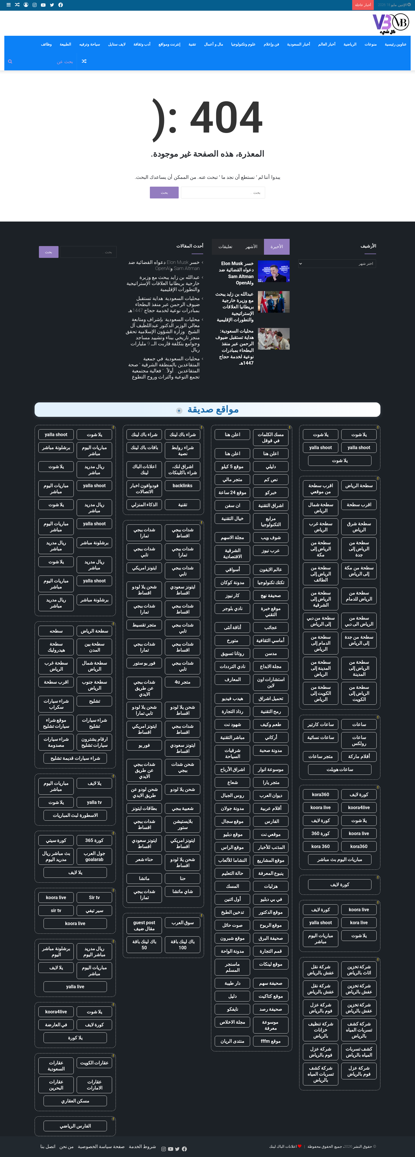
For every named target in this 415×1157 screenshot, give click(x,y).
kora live (359, 922)
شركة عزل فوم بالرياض (320, 1008)
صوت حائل (232, 925)
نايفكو (232, 1009)
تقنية (192, 44)
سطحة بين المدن (94, 647)
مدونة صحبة (270, 750)
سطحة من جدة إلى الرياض (359, 640)
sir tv (56, 910)
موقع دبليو (232, 834)
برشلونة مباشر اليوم (56, 951)
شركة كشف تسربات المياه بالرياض (359, 1030)
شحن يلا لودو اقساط (144, 590)
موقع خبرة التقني (271, 611)
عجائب (270, 627)
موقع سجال (232, 821)
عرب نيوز (271, 550)
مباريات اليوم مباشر (320, 938)
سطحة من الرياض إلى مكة (320, 549)
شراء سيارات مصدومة (56, 742)
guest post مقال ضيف (144, 925)
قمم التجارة (271, 951)
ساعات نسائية (320, 737)
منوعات (371, 44)
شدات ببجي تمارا (144, 533)
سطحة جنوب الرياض (94, 685)
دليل (232, 996)
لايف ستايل (116, 44)
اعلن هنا (232, 434)
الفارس (271, 821)
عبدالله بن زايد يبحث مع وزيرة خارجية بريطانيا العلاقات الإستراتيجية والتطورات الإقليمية (234, 307)
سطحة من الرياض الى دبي (359, 621)
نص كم (271, 479)
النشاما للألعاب (232, 860)
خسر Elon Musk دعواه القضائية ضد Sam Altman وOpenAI (164, 265)
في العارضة (56, 1024)
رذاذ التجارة (232, 711)
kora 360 (321, 846)
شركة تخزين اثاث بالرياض (359, 970)
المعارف (233, 679)
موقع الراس (232, 847)
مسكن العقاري (75, 1101)
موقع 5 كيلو (232, 466)
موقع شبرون (232, 938)
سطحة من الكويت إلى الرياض (320, 693)
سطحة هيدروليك (56, 647)
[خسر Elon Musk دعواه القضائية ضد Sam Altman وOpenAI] (274, 271)
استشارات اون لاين (271, 682)
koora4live (359, 807)
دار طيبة (232, 983)
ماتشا (144, 878)
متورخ (232, 640)
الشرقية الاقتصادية (232, 553)
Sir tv (94, 897)
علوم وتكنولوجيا (243, 44)
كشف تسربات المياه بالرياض (359, 1052)
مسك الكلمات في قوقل (271, 437)
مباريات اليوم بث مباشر (339, 859)
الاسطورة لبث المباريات (75, 815)
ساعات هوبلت (340, 769)
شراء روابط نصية (182, 450)
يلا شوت (359, 434)
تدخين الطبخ (232, 912)
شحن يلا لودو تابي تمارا (144, 710)
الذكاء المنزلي (144, 504)
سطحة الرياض (359, 485)
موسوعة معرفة (271, 1025)
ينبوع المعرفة (271, 873)
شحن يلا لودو (182, 789)
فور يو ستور (144, 663)
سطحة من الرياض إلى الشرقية (320, 599)
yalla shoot (359, 447)
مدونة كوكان (232, 582)
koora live (321, 807)
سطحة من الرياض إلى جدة (359, 549)
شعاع (232, 782)
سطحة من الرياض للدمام (359, 596)
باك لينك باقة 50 (144, 944)
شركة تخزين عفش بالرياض (359, 989)
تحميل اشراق (271, 698)
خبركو (271, 492)
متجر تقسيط (144, 625)
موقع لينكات (271, 964)
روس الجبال (232, 795)
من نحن (66, 1146)
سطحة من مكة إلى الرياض (358, 571)
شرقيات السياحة (232, 753)
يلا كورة (75, 1037)
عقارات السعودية (56, 1066)
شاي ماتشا (182, 891)
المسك (232, 886)
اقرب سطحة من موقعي (320, 488)
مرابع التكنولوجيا (271, 521)
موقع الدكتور (271, 912)
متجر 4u (182, 682)
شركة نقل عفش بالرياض (320, 970)
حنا (183, 878)
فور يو (144, 745)
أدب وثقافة (141, 44)
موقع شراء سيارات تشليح (56, 723)
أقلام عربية (270, 808)
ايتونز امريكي (144, 568)
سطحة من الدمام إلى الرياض (321, 643)
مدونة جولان (232, 808)
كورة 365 (94, 840)
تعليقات (225, 246)
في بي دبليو (270, 899)
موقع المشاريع (271, 860)
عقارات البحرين (56, 1085)
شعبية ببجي (183, 808)
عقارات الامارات (94, 1085)
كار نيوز (232, 595)
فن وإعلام (271, 44)
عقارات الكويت (94, 1063)
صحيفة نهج (271, 595)
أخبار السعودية (298, 44)
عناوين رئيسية (396, 44)
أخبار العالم (326, 44)
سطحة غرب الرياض (320, 526)
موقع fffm (271, 1041)
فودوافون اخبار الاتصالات (144, 488)
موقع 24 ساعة (232, 492)
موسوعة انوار (271, 769)
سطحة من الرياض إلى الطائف (320, 574)
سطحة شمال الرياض (320, 507)
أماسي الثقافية (270, 640)
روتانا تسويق (232, 653)
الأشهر (251, 246)
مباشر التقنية (232, 737)
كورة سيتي (56, 840)
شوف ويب (271, 537)
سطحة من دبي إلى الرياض (321, 621)
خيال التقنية (232, 518)
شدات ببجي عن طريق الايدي (144, 688)
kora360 (320, 794)
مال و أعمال (213, 44)
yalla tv (94, 802)
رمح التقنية (271, 711)
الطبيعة (65, 44)
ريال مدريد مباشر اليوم (94, 951)
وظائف (46, 44)
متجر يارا (271, 782)
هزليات (271, 886)
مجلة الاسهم (232, 537)
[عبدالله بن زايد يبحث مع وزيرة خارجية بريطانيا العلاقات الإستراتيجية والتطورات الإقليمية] (274, 302)
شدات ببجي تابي (144, 552)
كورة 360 (321, 833)
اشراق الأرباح (232, 769)
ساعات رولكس (359, 740)
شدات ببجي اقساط (183, 533)
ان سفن (232, 505)
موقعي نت (271, 834)
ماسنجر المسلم (232, 967)
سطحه (56, 631)
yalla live (75, 986)
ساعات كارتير (321, 724)
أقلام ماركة (359, 756)
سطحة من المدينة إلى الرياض (321, 668)
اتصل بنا (47, 1146)
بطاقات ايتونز (144, 808)
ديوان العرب (270, 795)
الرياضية (350, 44)
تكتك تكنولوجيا (270, 582)
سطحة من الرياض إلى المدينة (359, 668)
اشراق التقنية (270, 505)
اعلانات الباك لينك (144, 469)
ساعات (359, 724)
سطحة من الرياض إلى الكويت (359, 693)
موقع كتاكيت (271, 996)
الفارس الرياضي (75, 1126)
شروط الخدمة (142, 1146)
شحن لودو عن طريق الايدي (144, 792)
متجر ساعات (320, 756)
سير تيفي (94, 910)
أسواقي (232, 569)
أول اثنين (232, 899)
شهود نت (232, 724)
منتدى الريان (232, 1041)
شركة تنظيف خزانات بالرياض (320, 1030)
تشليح (94, 701)
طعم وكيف (271, 724)
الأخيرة (277, 246)
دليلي (271, 466)
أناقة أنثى (232, 627)
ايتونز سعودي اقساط (182, 590)
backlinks (183, 485)
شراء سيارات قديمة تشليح (75, 758)
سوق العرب (182, 922)
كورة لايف (359, 794)
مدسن (271, 653)
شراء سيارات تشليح (94, 723)
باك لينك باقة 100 (183, 944)
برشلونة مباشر (56, 447)
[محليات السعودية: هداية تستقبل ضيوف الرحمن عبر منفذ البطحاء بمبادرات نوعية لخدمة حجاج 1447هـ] (274, 339)
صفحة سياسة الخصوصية (101, 1146)
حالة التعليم (233, 873)
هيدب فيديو (232, 698)
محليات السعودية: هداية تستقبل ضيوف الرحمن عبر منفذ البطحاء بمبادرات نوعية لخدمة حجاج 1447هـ (164, 304)
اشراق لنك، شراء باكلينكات (182, 469)
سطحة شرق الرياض (359, 526)
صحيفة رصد (270, 1009)
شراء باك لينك (182, 434)
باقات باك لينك (144, 447)
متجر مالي (232, 479)
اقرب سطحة (359, 504)
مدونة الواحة (232, 951)
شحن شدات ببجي (182, 767)
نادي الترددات (232, 666)
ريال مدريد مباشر (94, 469)
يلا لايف (94, 783)
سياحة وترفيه (89, 44)
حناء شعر (144, 859)
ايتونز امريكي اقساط (144, 729)
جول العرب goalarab (94, 856)
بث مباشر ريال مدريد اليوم (56, 856)
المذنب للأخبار (271, 847)
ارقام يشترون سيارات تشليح (94, 742)
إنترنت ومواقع (169, 44)
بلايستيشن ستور (183, 824)
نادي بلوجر (232, 608)
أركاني (271, 737)
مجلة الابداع (271, 666)
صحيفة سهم (270, 983)
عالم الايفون (270, 569)
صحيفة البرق (271, 938)
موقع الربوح (271, 925)
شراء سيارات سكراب (56, 704)
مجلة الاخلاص (232, 1022)
